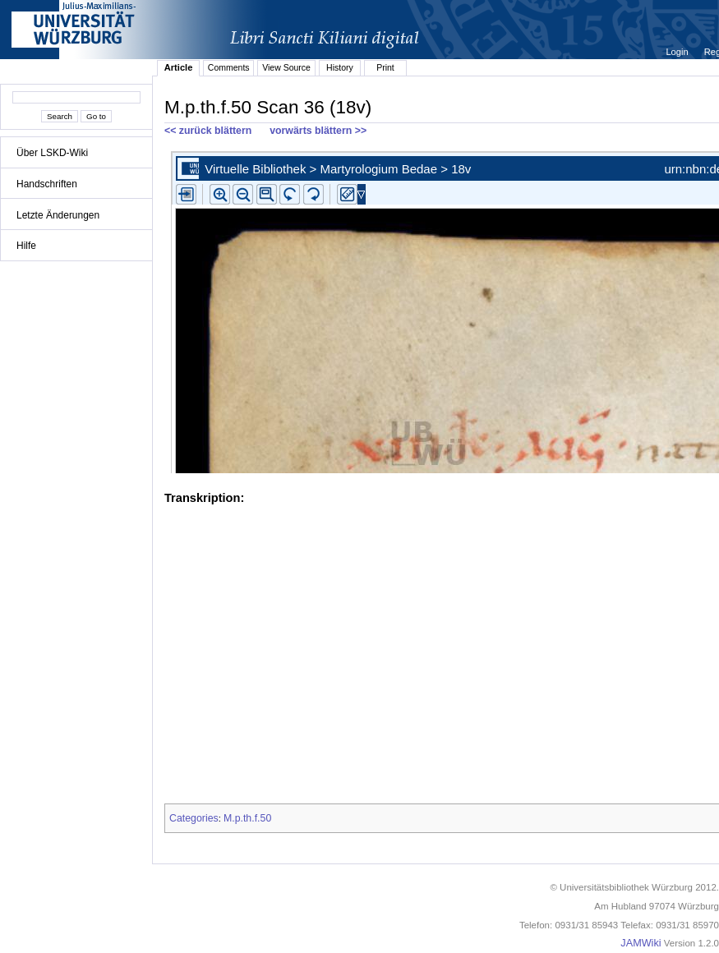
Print (385, 67)
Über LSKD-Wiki (52, 153)
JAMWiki (640, 943)
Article (178, 67)
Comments (229, 67)
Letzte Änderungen (57, 215)
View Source (286, 67)
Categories (194, 818)
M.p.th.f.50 (247, 818)
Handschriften (46, 184)
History (339, 67)
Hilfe (26, 245)
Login (678, 52)
